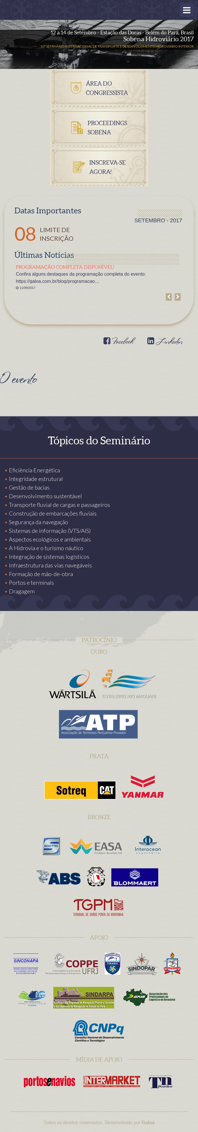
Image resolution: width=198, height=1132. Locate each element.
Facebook (118, 342)
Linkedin (164, 342)
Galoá (148, 1122)
